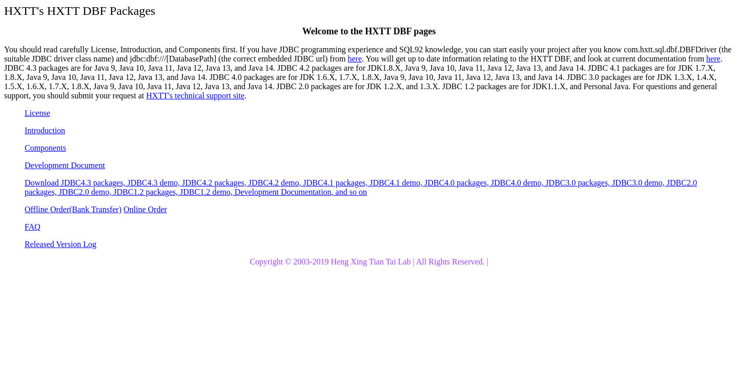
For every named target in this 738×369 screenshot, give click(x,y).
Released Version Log (60, 244)
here (354, 58)
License (37, 113)
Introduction (45, 130)
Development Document (65, 165)
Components (45, 148)
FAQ (32, 226)
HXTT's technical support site (195, 95)
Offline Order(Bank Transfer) (73, 209)
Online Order (145, 209)
